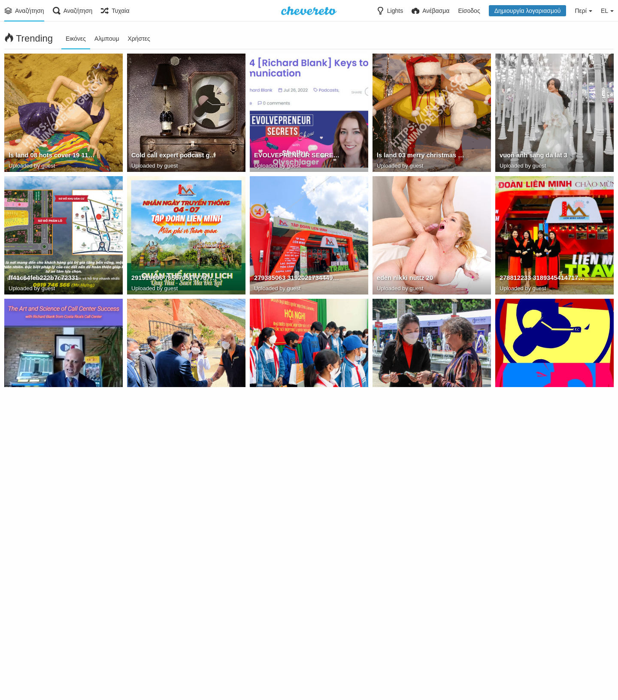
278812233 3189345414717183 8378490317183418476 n (544, 279)
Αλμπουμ (106, 38)
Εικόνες (76, 38)
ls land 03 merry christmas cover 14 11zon (421, 156)
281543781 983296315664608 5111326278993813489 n (175, 524)
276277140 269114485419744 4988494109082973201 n (175, 646)
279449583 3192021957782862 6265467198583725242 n (421, 401)
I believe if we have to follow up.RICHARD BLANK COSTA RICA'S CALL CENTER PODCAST (53, 524)
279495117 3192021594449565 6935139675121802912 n (53, 646)
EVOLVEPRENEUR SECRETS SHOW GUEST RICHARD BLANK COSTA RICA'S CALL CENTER (298, 156)
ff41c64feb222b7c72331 (42, 279)
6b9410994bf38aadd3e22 (166, 401)
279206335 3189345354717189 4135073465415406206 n (298, 524)
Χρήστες (138, 38)
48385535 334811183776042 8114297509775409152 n (421, 646)
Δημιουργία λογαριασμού (527, 10)
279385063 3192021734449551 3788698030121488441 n (298, 279)
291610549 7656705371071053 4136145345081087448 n (544, 524)
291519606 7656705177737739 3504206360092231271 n (175, 279)
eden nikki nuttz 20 (404, 279)
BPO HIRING (518, 401)
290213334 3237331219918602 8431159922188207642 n (298, 646)
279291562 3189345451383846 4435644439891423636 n (421, 524)
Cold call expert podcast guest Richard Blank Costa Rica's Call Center (175, 156)
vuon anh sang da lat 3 (532, 156)
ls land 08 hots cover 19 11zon (52, 156)
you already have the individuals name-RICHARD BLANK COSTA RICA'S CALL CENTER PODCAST (53, 401)
